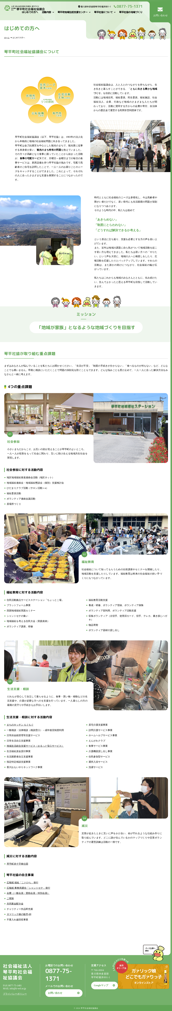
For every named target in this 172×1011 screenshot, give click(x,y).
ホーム (7, 38)
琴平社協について (103, 12)
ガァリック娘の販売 (17, 914)
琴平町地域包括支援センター (73, 12)
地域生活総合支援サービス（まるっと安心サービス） (35, 746)
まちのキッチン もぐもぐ (20, 725)
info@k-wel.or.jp (18, 988)
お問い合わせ (55, 993)
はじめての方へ (30, 12)
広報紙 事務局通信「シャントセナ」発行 (28, 888)
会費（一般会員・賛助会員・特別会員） (28, 893)
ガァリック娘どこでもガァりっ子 (143, 976)
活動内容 (46, 12)
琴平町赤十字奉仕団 (17, 864)
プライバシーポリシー (15, 994)
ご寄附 (10, 898)
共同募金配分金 (15, 903)
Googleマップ (101, 985)
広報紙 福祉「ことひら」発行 (22, 882)
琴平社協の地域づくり (130, 12)
